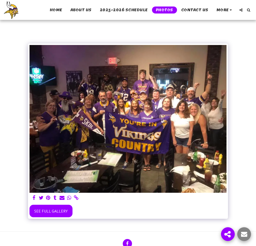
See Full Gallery (51, 211)
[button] (241, 10)
